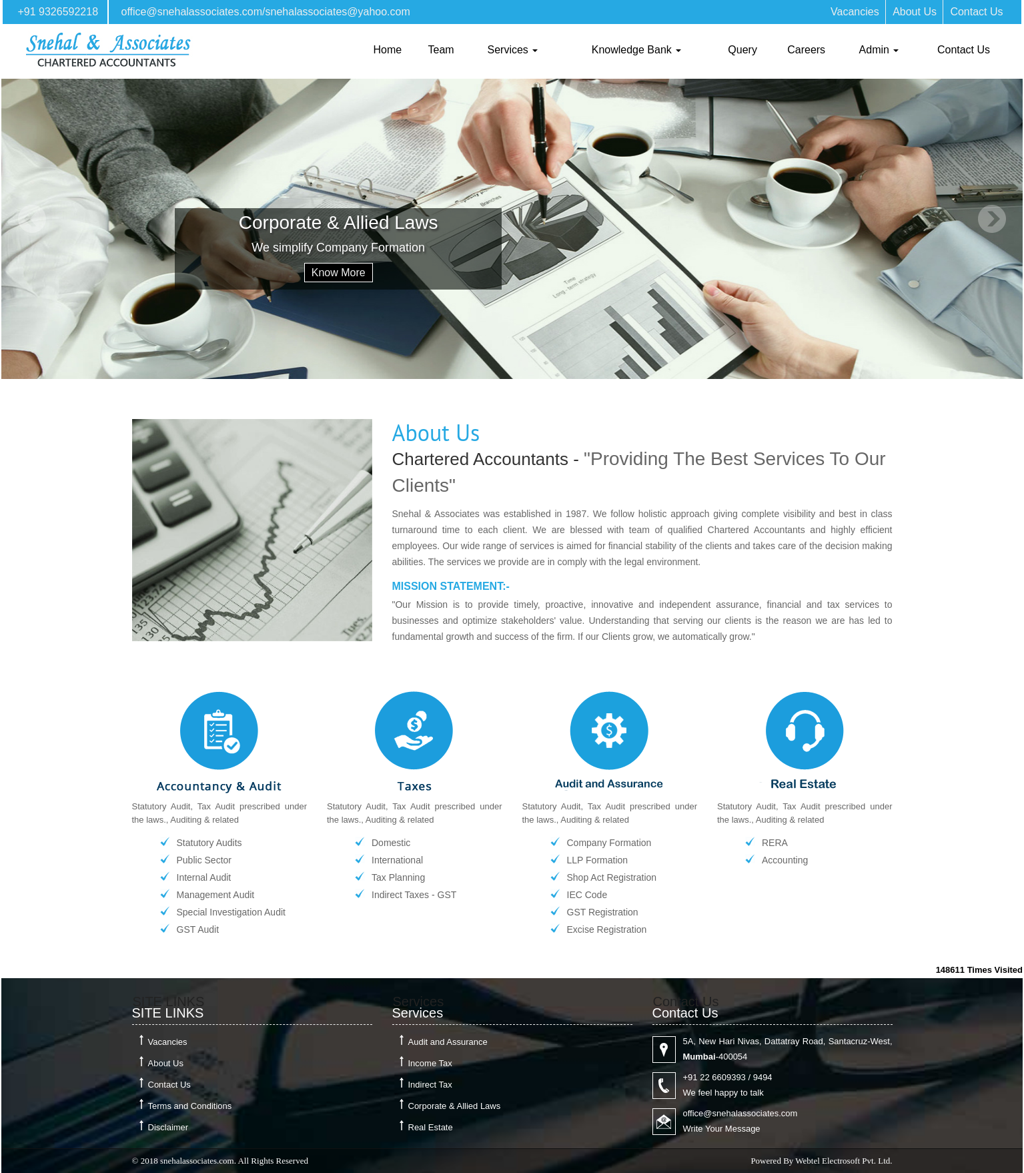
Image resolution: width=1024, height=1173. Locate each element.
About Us (915, 11)
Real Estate (430, 1127)
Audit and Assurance (448, 1042)
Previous (32, 219)
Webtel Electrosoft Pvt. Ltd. (843, 1161)
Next (991, 219)
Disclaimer (168, 1127)
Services (513, 49)
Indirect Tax (430, 1085)
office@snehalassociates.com (191, 11)
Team (441, 49)
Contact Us (976, 11)
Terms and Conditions (190, 1106)
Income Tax (430, 1063)
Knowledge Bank (637, 49)
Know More (339, 272)
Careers (806, 49)
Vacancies (855, 11)
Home (388, 49)
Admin (879, 49)
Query (742, 49)
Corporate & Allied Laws (454, 1106)
